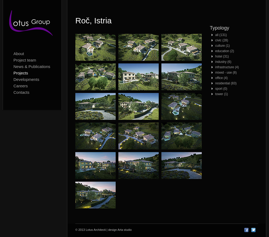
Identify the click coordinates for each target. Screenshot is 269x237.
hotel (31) (222, 56)
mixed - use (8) (226, 72)
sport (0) (221, 89)
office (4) (221, 78)
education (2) (224, 51)
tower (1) (221, 94)
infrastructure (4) (227, 67)
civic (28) (221, 40)
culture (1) (222, 46)
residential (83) (225, 83)
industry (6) (223, 62)
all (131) (221, 35)
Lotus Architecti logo (32, 24)
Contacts (21, 92)
